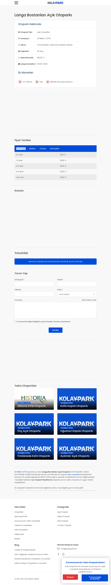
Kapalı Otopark (63, 516)
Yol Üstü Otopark (64, 525)
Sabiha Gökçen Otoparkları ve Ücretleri (31, 563)
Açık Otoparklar (73, 474)
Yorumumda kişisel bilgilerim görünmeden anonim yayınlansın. (44, 321)
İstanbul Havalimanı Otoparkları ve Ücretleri (32, 559)
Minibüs (32, 148)
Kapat (70, 577)
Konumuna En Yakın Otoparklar (27, 521)
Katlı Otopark (62, 521)
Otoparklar (19, 512)
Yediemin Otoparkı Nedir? (25, 550)
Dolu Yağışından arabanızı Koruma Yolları (31, 554)
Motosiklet (54, 148)
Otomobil (21, 148)
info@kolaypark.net (69, 549)
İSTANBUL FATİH (21, 472)
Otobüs (43, 148)
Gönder (55, 330)
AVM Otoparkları (21, 530)
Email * (60, 279)
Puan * (60, 289)
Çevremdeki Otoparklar (95, 578)
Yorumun (18, 300)
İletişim (17, 538)
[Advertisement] (56, 114)
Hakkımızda (19, 534)
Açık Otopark (62, 512)
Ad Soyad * (19, 279)
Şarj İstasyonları (21, 516)
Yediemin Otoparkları (23, 525)
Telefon (18, 289)
